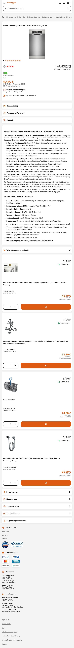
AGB (3, 628)
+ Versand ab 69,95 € (18, 84)
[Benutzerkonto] (64, 3)
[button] (5, 78)
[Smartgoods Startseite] (11, 3)
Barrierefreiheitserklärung (11, 636)
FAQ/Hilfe (5, 535)
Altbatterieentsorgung (9, 632)
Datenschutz (6, 624)
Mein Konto (6, 532)
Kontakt (4, 538)
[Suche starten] (68, 8)
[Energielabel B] (5, 73)
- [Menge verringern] (6, 307)
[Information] (60, 3)
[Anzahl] (10, 307)
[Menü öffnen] (4, 3)
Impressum (5, 620)
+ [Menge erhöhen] (15, 307)
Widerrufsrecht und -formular (12, 640)
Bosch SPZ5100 (9, 400)
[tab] (37, 106)
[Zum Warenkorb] (69, 3)
